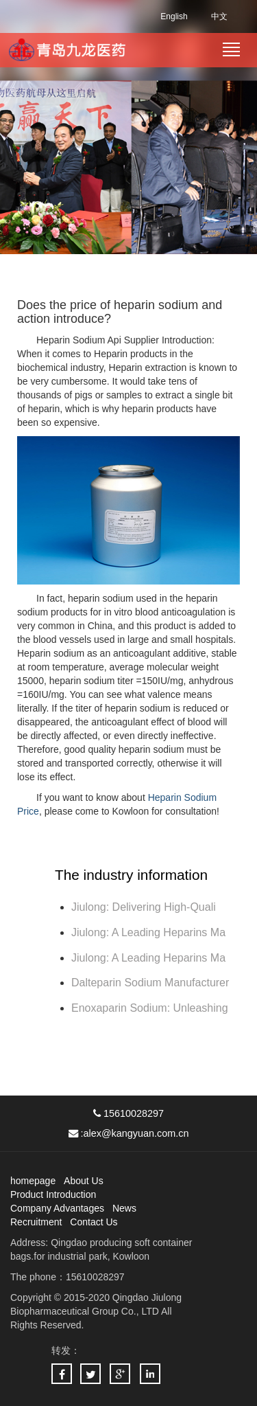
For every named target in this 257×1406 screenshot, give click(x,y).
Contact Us (93, 1221)
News (124, 1208)
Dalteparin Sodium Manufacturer (150, 982)
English (173, 16)
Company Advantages (57, 1208)
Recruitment (36, 1221)
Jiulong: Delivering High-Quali (143, 907)
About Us (83, 1180)
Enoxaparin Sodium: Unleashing (151, 1008)
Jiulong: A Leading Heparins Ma (148, 932)
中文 (219, 16)
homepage (33, 1180)
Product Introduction (53, 1194)
